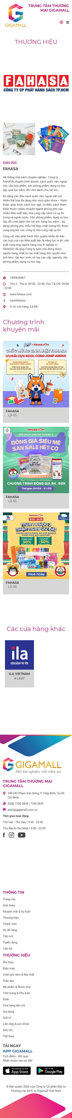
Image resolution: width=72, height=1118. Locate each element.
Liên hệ (7, 948)
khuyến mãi (24, 325)
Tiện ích (8, 936)
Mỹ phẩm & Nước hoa (17, 987)
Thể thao (8, 1036)
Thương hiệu (36, 41)
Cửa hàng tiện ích (14, 1005)
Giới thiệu (9, 905)
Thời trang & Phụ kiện (16, 993)
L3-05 (34, 306)
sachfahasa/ (18, 300)
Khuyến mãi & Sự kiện (17, 911)
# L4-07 (19, 678)
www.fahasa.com (21, 294)
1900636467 (17, 277)
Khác (6, 999)
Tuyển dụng (10, 942)
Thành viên (10, 924)
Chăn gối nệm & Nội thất (18, 974)
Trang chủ (9, 899)
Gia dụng (8, 1011)
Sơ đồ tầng (10, 930)
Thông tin (13, 892)
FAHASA (10, 169)
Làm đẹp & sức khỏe (16, 1024)
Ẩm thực (8, 962)
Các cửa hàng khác (36, 629)
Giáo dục (10, 163)
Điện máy (9, 968)
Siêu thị (7, 1030)
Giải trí (7, 1018)
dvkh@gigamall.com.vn (22, 810)
